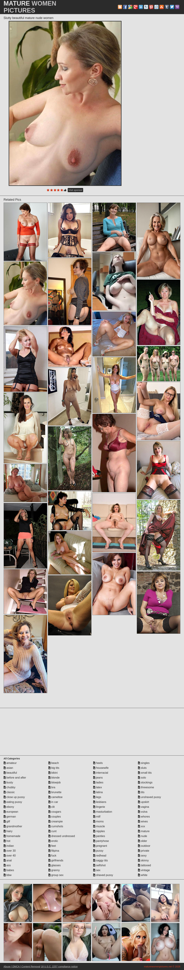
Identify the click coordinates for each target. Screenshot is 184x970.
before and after (15, 777)
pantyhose (101, 840)
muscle (99, 826)
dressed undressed (61, 836)
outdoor (144, 845)
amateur (10, 762)
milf (96, 816)
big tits (53, 767)
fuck (52, 855)
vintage (144, 870)
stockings (145, 782)
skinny (143, 860)
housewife (101, 767)
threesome (146, 787)
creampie (55, 821)
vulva (142, 811)
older (142, 840)
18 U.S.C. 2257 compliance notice (59, 966)
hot (7, 840)
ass (7, 865)
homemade (12, 836)
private (143, 850)
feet (52, 845)
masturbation (102, 811)
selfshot (99, 865)
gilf (7, 821)
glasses (54, 865)
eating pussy (13, 801)
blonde (54, 777)
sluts (142, 767)
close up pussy (14, 797)
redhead (99, 855)
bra (51, 787)
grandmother (13, 826)
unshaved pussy (149, 797)
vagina (143, 806)
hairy (8, 831)
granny (54, 870)
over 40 (10, 855)
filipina (53, 850)
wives (143, 821)
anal (8, 860)
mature (143, 831)
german (10, 816)
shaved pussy (103, 875)
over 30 (10, 850)
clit (51, 806)
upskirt (143, 801)
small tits (145, 772)
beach (53, 762)
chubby (9, 787)
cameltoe (55, 797)
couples (54, 816)
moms (98, 821)
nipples (99, 831)
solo (142, 777)
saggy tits (100, 860)
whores (144, 816)
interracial (100, 772)
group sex (56, 875)
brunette (54, 792)
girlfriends (55, 860)
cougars (54, 811)
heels (98, 762)
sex (96, 870)
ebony (9, 806)
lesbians (99, 801)
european (11, 811)
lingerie (99, 806)
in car (53, 801)
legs (97, 797)
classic (9, 792)
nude (142, 836)
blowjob (54, 782)
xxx (141, 826)
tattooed (144, 865)
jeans (98, 777)
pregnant (100, 845)
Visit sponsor (75, 190)
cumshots (55, 826)
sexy (142, 855)
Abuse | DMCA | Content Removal (22, 966)
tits (141, 792)
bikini (53, 772)
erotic (53, 840)
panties (99, 836)
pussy (98, 850)
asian (8, 767)
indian (9, 845)
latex (97, 787)
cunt (52, 831)
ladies (98, 782)
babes (9, 870)
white (142, 875)
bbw (8, 875)
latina (98, 792)
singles (143, 762)
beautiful (10, 772)
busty (8, 782)
